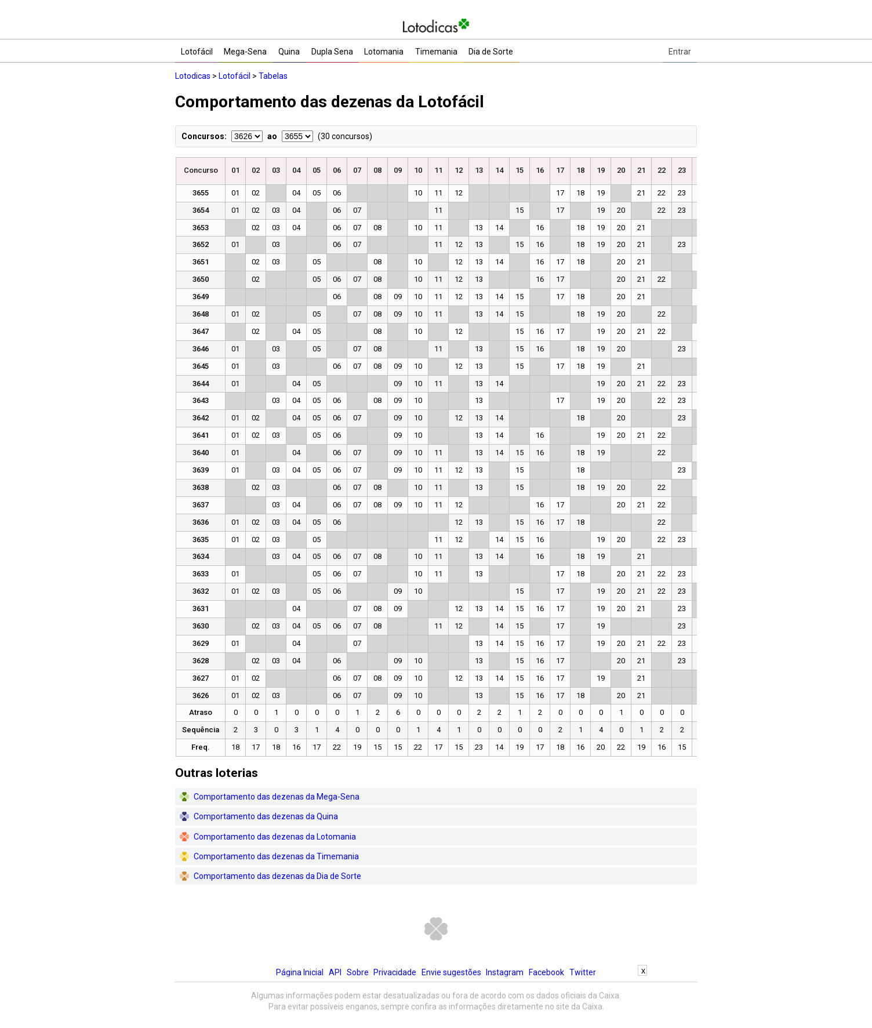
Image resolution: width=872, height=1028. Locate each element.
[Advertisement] (436, 1002)
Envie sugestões (451, 972)
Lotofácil (234, 76)
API (335, 972)
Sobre (358, 972)
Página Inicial (300, 972)
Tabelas (273, 76)
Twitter (582, 972)
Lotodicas (192, 76)
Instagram (505, 972)
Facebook (546, 972)
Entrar (679, 51)
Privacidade (394, 972)
